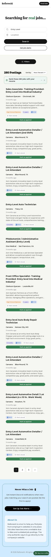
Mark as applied (25, 120)
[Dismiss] (44, 80)
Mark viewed (12, 115)
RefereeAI (7, 3)
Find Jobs (44, 3)
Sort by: (28, 72)
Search (25, 41)
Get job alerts (25, 48)
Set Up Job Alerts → (22, 509)
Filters (25, 62)
